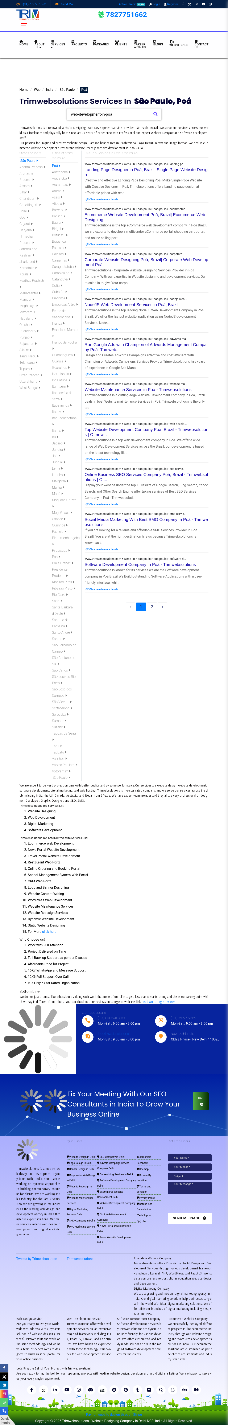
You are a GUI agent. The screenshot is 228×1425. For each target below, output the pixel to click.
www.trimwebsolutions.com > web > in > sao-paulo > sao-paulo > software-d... (135, 558)
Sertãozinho (62, 708)
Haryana (27, 230)
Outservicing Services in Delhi (115, 1174)
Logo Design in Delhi (79, 1163)
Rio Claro (60, 595)
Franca (58, 323)
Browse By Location (144, 1178)
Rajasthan (28, 344)
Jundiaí (58, 462)
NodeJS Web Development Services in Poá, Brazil (132, 304)
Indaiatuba (61, 380)
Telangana (28, 363)
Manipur (27, 299)
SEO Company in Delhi (111, 1156)
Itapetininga (62, 405)
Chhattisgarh (30, 205)
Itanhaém (60, 387)
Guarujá (59, 361)
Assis (57, 197)
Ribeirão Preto (63, 588)
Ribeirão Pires (63, 582)
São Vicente (62, 702)
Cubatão (59, 292)
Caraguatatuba (64, 267)
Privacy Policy (146, 1197)
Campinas (61, 260)
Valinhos (59, 759)
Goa (24, 217)
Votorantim (61, 771)
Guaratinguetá (63, 355)
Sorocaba (60, 714)
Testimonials (144, 1156)
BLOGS (158, 43)
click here (49, 932)
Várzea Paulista (64, 765)
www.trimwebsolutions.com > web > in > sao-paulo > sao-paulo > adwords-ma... (136, 339)
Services (58, 44)
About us (39, 44)
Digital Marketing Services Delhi (77, 1212)
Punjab (26, 337)
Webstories (178, 43)
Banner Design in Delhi (81, 1169)
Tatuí (57, 746)
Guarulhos (61, 368)
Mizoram (27, 312)
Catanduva (61, 279)
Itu (55, 437)
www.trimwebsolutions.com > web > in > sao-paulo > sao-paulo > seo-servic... (135, 469)
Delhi (24, 211)
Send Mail (64, 4)
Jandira (59, 450)
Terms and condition (144, 1189)
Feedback (142, 1163)
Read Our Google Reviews (158, 1002)
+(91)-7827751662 (31, 4)
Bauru (57, 223)
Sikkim (26, 350)
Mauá (57, 494)
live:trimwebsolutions (113, 1033)
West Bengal (30, 388)
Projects (79, 43)
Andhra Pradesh (32, 167)
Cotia (57, 286)
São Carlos (61, 670)
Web (37, 90)
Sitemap (143, 1169)
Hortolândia (62, 374)
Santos (58, 639)
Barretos (59, 210)
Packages (101, 43)
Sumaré (59, 721)
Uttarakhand (30, 381)
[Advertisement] (114, 74)
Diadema (60, 298)
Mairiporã (60, 481)
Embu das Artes (65, 305)
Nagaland (28, 318)
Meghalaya (29, 306)
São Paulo (67, 90)
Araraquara (61, 185)
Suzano (59, 727)
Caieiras (59, 254)
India (49, 90)
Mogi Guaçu (62, 513)
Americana (61, 172)
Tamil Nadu (29, 356)
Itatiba (58, 431)
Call (200, 1101)
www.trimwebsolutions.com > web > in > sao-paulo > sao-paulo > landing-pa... (135, 164)
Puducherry (29, 331)
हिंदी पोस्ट (141, 1221)
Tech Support (144, 1215)
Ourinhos (60, 525)
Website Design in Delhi (81, 1156)
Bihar (25, 192)
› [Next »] (162, 606)
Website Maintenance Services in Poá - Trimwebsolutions (138, 389)
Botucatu (60, 235)
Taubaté (59, 752)
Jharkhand (29, 262)
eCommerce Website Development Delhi (110, 1194)
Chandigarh (29, 199)
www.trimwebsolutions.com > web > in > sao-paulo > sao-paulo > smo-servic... (135, 514)
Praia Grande (62, 563)
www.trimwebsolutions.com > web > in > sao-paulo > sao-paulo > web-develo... (136, 424)
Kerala (25, 274)
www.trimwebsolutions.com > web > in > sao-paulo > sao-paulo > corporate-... (135, 254)
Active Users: (132, 4)
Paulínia (59, 532)
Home (24, 90)
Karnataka (28, 268)
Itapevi (58, 412)
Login (154, 4)
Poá (56, 166)
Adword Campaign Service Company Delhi (113, 1166)
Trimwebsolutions (80, 1259)
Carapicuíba (62, 273)
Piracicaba (61, 551)
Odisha (26, 325)
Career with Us (140, 44)
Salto (57, 601)
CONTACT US (201, 44)
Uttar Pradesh (31, 375)
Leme (57, 469)
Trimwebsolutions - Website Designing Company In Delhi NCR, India (112, 1421)
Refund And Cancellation (144, 1207)
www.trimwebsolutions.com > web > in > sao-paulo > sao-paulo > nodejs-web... (136, 299)
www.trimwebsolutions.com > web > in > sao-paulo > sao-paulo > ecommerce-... (136, 209)
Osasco (59, 519)
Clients (121, 43)
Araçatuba (61, 178)
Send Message (190, 1218)
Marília (58, 487)
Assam (26, 186)
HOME (24, 43)
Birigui (58, 229)
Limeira (58, 475)
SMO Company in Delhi (81, 1220)
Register (171, 4)
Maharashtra (30, 293)
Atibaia (58, 204)
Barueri (58, 216)
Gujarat (26, 224)
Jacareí (58, 443)
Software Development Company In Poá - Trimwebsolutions (140, 564)
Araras (58, 191)
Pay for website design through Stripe (114, 1415)
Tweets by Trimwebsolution (36, 1259)
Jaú (56, 456)
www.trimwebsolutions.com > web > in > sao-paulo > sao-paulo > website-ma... (136, 384)
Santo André (62, 633)
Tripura (26, 369)
